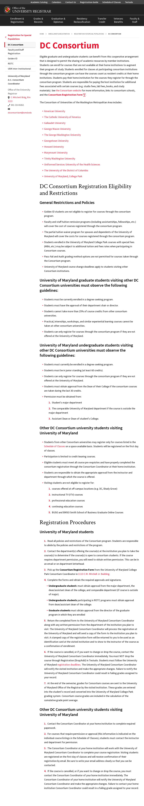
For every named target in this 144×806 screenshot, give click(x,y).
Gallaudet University (54, 123)
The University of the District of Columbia (66, 170)
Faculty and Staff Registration (16, 51)
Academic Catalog (39, 2)
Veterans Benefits (118, 20)
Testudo (129, 2)
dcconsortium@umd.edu (20, 112)
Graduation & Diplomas (58, 20)
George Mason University (57, 128)
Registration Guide (89, 2)
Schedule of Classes (111, 2)
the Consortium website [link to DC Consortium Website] (68, 90)
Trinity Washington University (59, 158)
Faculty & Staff (134, 20)
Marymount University (56, 152)
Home (42, 34)
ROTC (11, 63)
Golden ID (12, 58)
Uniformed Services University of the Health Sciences (72, 164)
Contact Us (70, 2)
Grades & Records (38, 20)
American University (54, 111)
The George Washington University (62, 134)
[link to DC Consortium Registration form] (67, 94)
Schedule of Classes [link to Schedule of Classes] (54, 446)
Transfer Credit (102, 20)
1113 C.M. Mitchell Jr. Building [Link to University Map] (93, 574)
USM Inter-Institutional (19, 68)
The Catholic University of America (62, 117)
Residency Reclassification (82, 20)
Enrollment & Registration (17, 20)
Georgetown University (56, 140)
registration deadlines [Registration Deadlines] (69, 664)
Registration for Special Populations (18, 37)
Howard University (54, 146)
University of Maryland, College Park (63, 176)
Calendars (56, 2)
